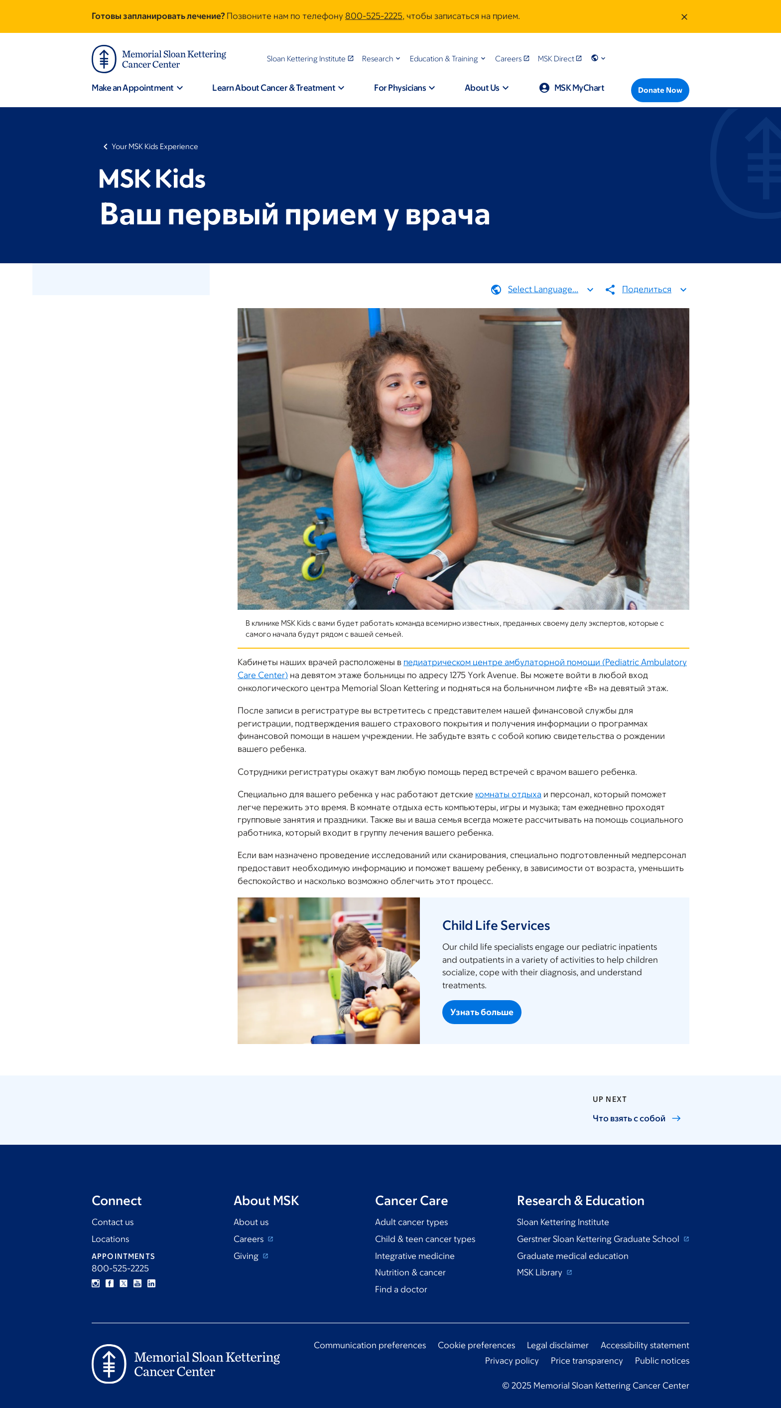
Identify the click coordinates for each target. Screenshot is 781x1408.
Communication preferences (370, 1345)
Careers (249, 1239)
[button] (382, 58)
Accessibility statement (645, 1345)
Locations (110, 1239)
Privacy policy (512, 1361)
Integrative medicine (415, 1256)
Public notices (662, 1361)
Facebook (110, 1283)
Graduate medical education (573, 1256)
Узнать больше (482, 1012)
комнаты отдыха (508, 794)
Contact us (112, 1222)
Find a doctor (401, 1289)
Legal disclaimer (558, 1345)
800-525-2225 (373, 16)
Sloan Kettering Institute (563, 1222)
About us (251, 1222)
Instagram (96, 1283)
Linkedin (151, 1283)
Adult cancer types (411, 1222)
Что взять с (637, 1118)
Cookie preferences (476, 1345)
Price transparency (587, 1361)
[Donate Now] (660, 90)
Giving (247, 1256)
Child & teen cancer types (425, 1239)
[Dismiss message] (684, 16)
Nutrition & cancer (410, 1272)
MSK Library (540, 1272)
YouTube (137, 1283)
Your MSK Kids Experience (155, 146)
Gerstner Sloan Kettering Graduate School (599, 1239)
